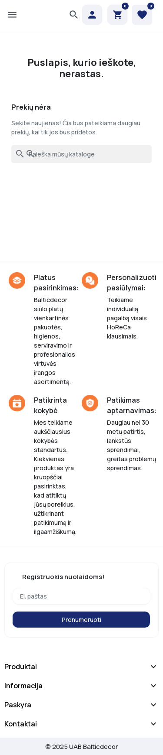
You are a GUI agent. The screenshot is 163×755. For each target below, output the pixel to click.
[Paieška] (81, 154)
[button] (74, 15)
